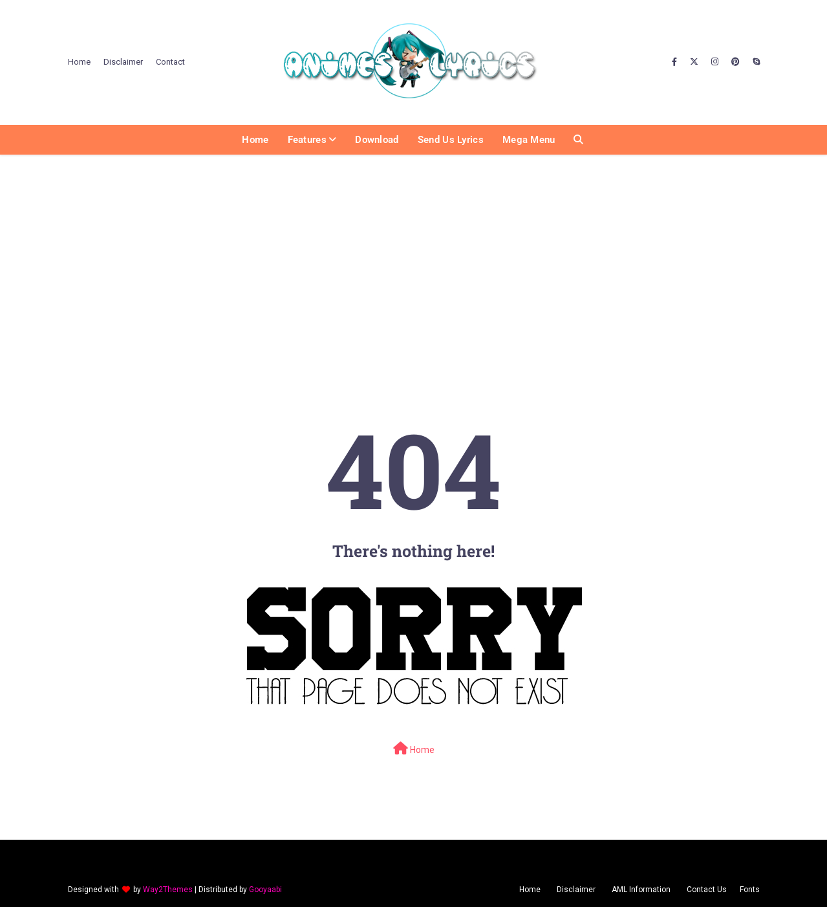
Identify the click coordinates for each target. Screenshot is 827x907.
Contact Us (707, 889)
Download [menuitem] (376, 140)
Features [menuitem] (307, 140)
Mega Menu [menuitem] (528, 140)
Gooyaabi (265, 889)
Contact (170, 62)
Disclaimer (123, 62)
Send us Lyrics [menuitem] (451, 140)
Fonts (750, 889)
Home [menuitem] (255, 140)
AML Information (641, 889)
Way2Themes (168, 889)
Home (79, 62)
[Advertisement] (414, 255)
